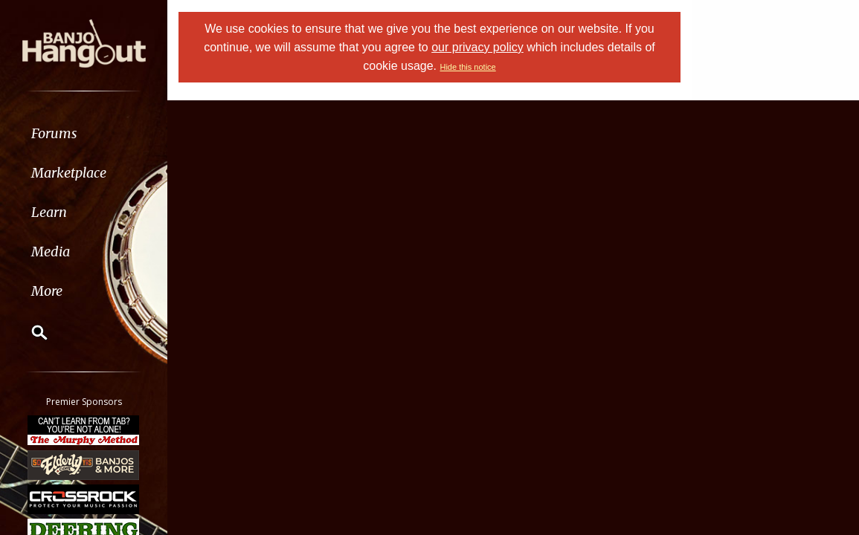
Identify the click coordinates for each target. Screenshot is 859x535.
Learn (49, 212)
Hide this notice (467, 66)
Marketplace (68, 172)
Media (50, 251)
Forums (54, 133)
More (46, 290)
